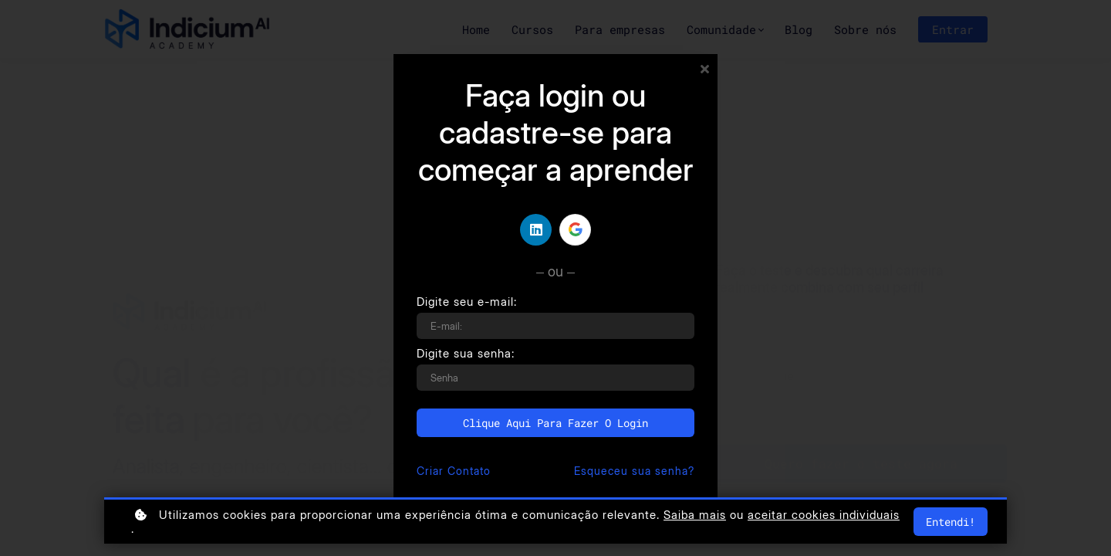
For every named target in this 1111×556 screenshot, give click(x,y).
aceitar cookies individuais (824, 515)
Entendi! (950, 521)
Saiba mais (695, 515)
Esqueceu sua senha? (634, 470)
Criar (454, 470)
